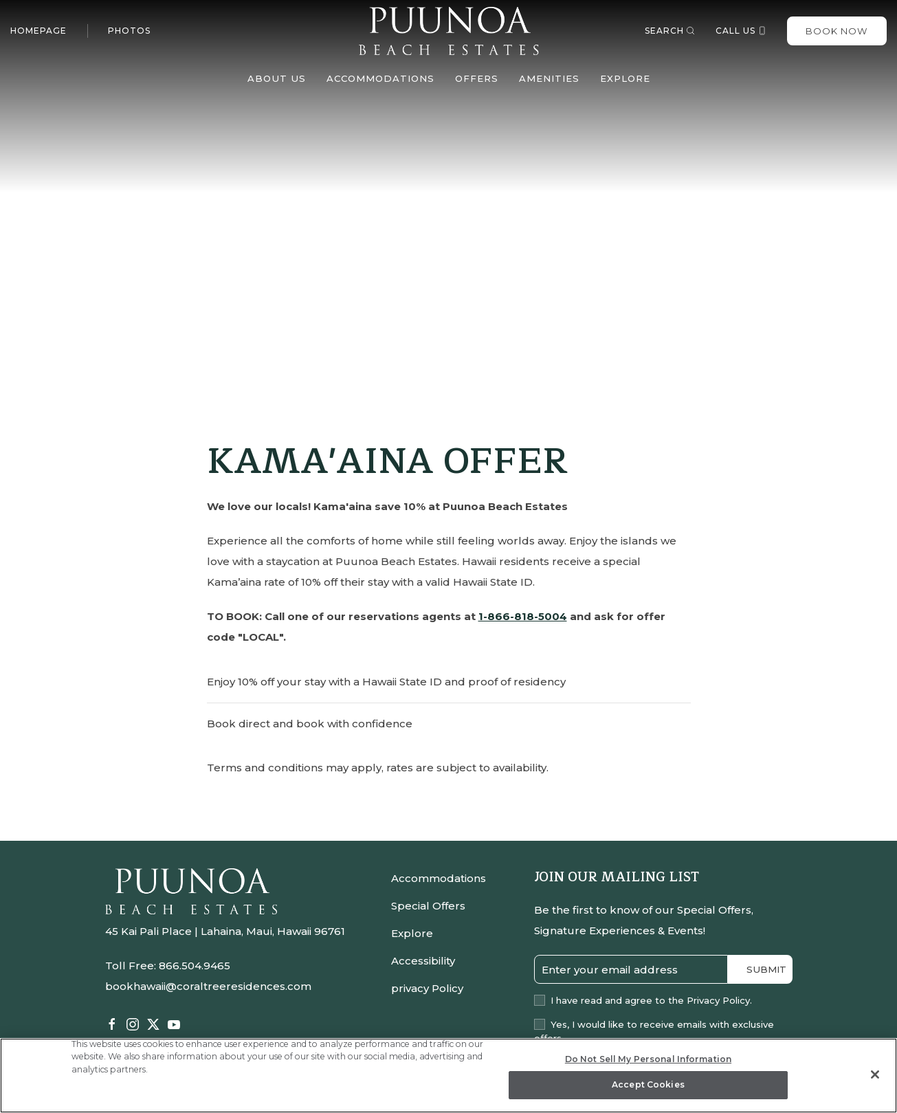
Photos (129, 31)
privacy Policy (427, 988)
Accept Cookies (648, 1084)
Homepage (38, 31)
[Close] (875, 1074)
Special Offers (428, 905)
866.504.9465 (194, 965)
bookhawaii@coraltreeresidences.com (208, 986)
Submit (766, 969)
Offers (476, 78)
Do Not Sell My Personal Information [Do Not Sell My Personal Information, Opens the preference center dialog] (648, 1059)
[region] (448, 1075)
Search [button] (670, 31)
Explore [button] (625, 78)
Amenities (549, 78)
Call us (741, 31)
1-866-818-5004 (522, 616)
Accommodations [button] (380, 78)
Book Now (837, 30)
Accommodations (438, 878)
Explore (412, 933)
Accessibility (423, 960)
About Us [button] (276, 78)
